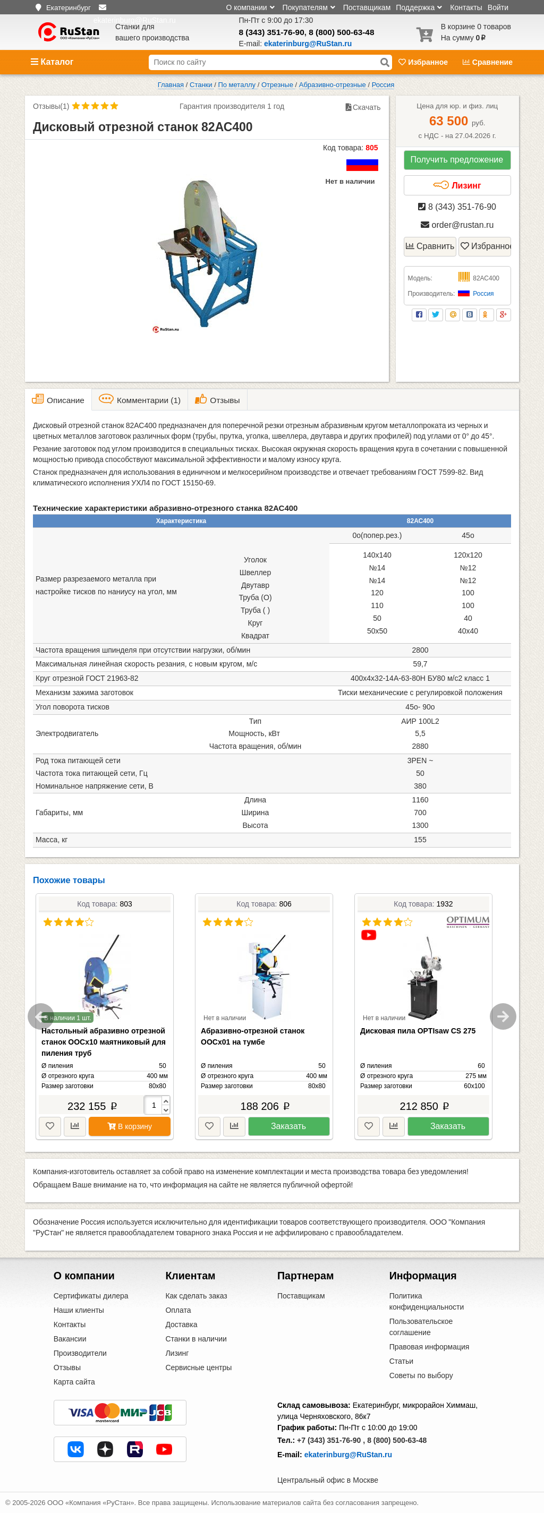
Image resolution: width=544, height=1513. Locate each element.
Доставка (181, 1324)
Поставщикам (367, 7)
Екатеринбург (68, 8)
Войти (498, 7)
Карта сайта (74, 1382)
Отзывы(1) (51, 106)
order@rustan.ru (457, 224)
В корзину (129, 1126)
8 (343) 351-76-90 (271, 32)
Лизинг (456, 185)
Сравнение (488, 62)
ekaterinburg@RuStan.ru (348, 1454)
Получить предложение (456, 159)
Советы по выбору (421, 1375)
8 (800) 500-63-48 (341, 32)
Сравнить (430, 246)
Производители (80, 1353)
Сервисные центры (198, 1367)
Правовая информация (429, 1347)
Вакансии (70, 1339)
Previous (41, 1016)
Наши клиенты (79, 1310)
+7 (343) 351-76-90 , (331, 1440)
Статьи (401, 1361)
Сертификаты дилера (91, 1296)
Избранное (424, 62)
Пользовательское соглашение (421, 1327)
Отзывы (67, 1367)
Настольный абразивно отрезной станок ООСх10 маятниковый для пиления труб (103, 1042)
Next (503, 1016)
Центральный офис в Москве (327, 1480)
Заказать (288, 1126)
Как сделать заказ (196, 1296)
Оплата (178, 1310)
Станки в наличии (196, 1339)
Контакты (466, 7)
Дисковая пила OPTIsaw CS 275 (417, 1031)
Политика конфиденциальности (426, 1301)
